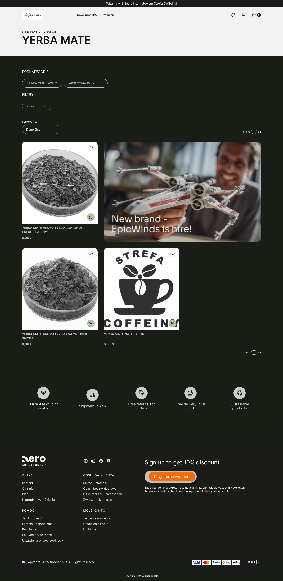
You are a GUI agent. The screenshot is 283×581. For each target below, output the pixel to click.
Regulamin (29, 529)
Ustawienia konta (95, 524)
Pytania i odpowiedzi (37, 524)
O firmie (28, 488)
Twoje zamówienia (96, 518)
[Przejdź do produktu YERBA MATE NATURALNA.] (141, 289)
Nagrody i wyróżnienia (38, 500)
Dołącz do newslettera (172, 477)
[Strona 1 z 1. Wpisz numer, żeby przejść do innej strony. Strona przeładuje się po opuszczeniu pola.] (254, 132)
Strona (246, 131)
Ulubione (89, 529)
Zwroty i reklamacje (97, 500)
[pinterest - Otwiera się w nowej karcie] (85, 461)
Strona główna (30, 31)
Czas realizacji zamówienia (103, 494)
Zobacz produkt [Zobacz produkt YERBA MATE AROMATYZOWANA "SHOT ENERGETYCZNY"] (91, 217)
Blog (25, 494)
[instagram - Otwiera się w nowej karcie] (93, 461)
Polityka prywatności (37, 535)
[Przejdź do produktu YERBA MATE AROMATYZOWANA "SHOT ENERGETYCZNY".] (60, 183)
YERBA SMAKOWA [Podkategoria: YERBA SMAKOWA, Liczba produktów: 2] (42, 83)
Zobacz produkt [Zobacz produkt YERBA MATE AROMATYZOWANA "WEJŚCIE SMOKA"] (91, 323)
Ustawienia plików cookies (42, 540)
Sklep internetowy (140, 575)
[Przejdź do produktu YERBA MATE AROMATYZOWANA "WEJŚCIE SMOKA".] (60, 289)
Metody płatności (96, 483)
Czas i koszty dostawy (99, 488)
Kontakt (27, 483)
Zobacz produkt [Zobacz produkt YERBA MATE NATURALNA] (172, 323)
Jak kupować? (32, 518)
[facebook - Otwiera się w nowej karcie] (101, 461)
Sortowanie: (29, 121)
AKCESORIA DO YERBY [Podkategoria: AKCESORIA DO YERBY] (85, 83)
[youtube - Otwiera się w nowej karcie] (108, 461)
